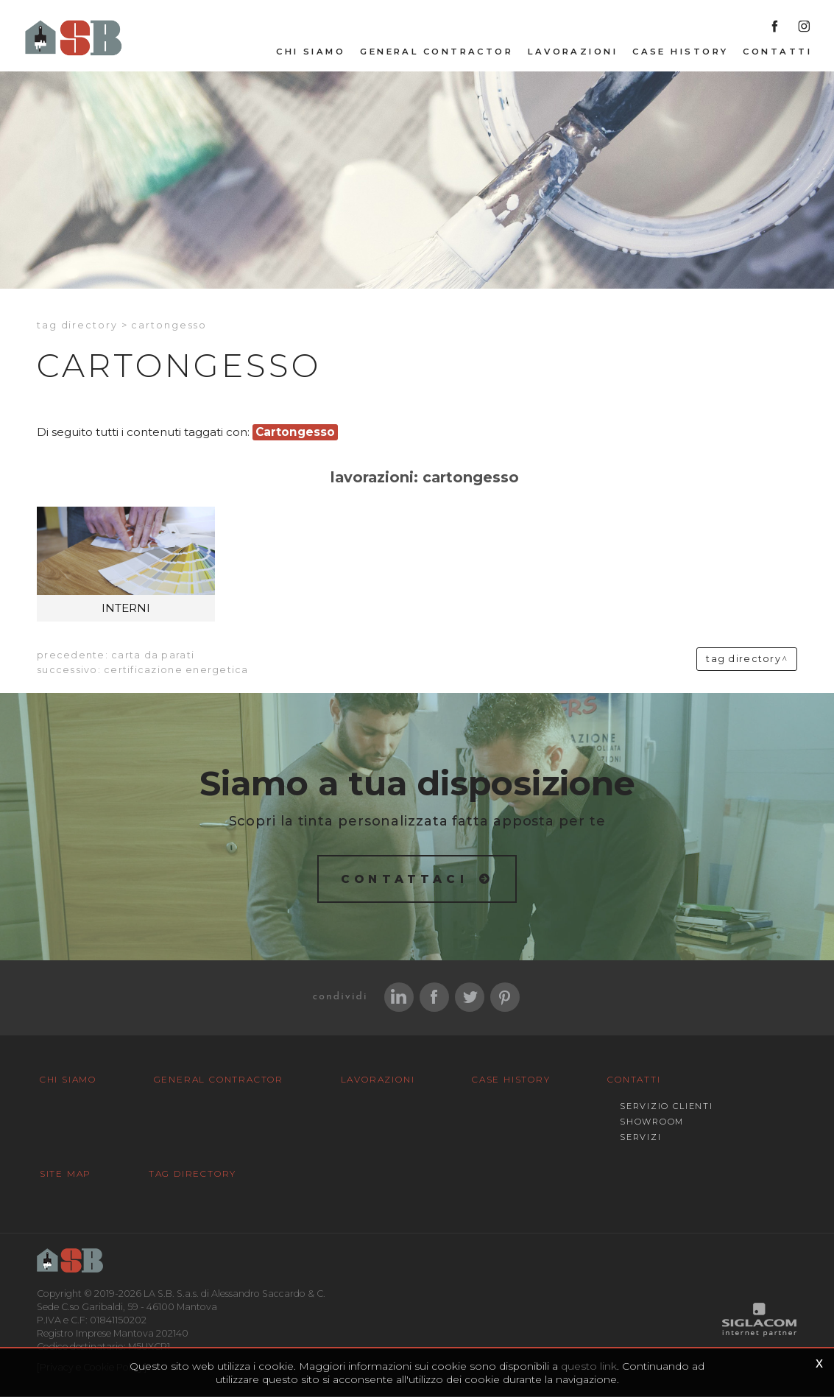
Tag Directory (186, 1174)
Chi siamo (310, 52)
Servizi (625, 1138)
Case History (680, 52)
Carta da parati (152, 655)
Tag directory (77, 325)
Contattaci (404, 879)
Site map (63, 1174)
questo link (589, 1366)
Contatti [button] (777, 52)
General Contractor (436, 52)
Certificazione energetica (176, 670)
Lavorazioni (573, 52)
